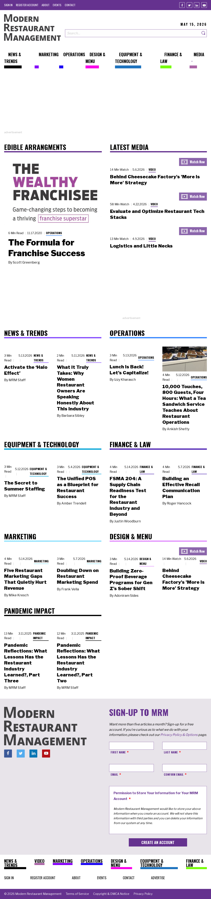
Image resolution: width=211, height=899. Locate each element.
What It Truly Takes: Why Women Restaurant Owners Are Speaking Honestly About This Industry (75, 388)
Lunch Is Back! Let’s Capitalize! (129, 370)
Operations (54, 233)
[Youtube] (204, 5)
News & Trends (38, 357)
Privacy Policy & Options (179, 735)
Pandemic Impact (39, 635)
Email (114, 774)
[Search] (203, 33)
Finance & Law (146, 469)
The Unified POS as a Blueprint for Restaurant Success (77, 487)
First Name (118, 752)
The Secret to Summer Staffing (24, 486)
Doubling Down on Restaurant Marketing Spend (78, 576)
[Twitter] (189, 5)
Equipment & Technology (38, 471)
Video (152, 169)
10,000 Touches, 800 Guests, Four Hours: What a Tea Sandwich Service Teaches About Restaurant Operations (184, 404)
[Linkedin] (196, 5)
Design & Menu (145, 561)
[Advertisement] (105, 101)
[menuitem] (8, 5)
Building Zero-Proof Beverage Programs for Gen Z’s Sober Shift (131, 579)
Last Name (171, 752)
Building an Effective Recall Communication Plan (181, 487)
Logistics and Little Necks (141, 246)
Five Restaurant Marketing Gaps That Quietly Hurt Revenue (25, 579)
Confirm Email (174, 774)
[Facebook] (182, 5)
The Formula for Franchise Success (46, 247)
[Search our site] (132, 33)
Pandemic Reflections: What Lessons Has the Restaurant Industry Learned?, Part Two (78, 663)
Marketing (41, 561)
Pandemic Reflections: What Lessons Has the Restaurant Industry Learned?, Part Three (25, 663)
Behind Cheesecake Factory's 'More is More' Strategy (183, 579)
